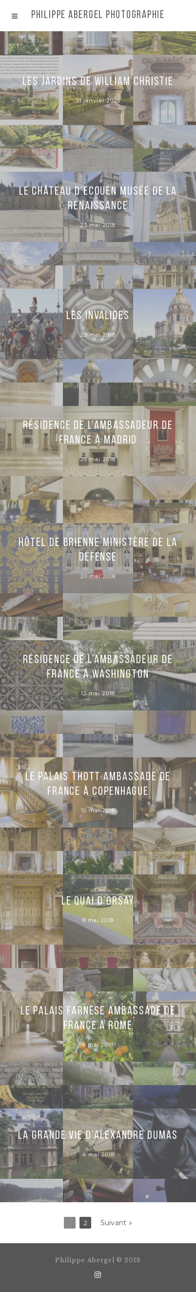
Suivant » (116, 1222)
